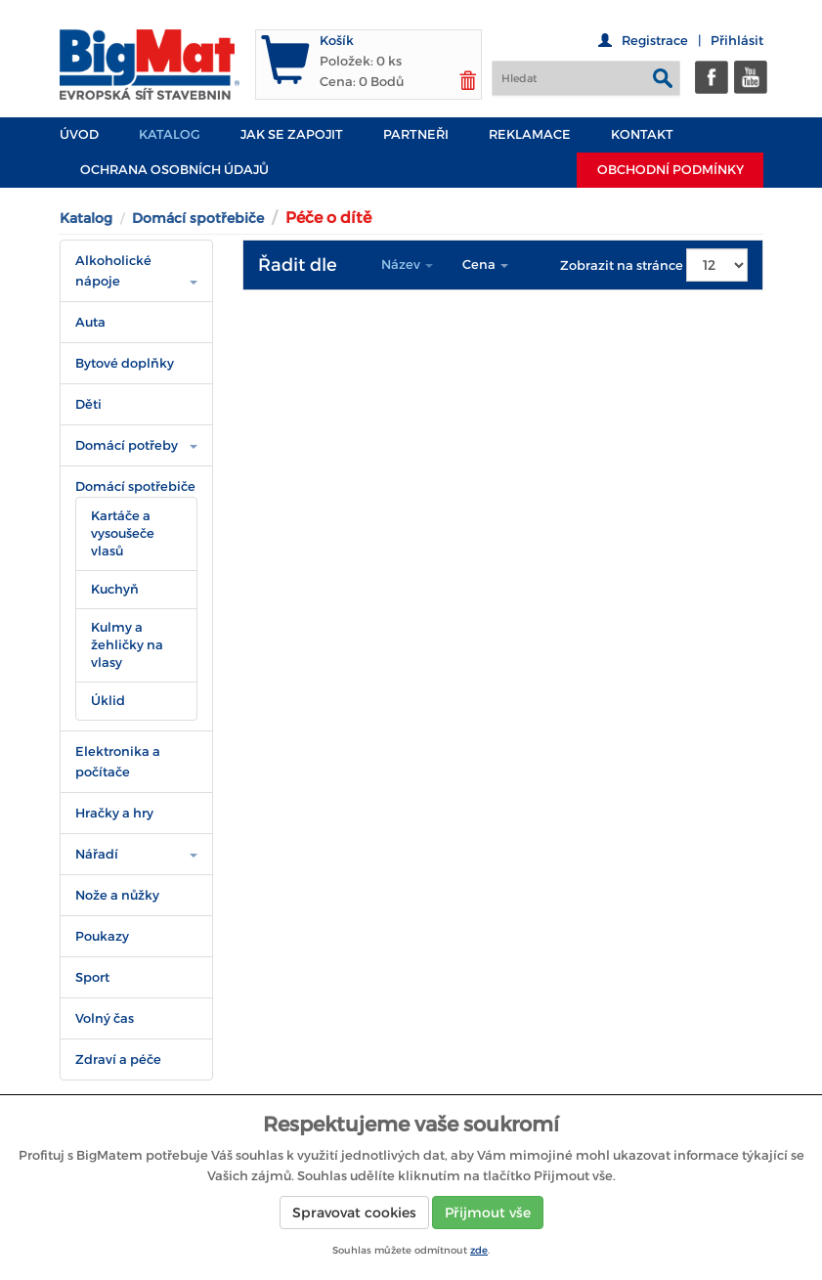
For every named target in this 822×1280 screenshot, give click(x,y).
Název (407, 264)
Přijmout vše (488, 1212)
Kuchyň (115, 589)
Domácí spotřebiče (198, 218)
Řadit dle (297, 265)
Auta (90, 322)
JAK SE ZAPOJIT (291, 134)
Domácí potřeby (126, 445)
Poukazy (102, 936)
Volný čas (104, 1018)
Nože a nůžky (117, 895)
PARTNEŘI (416, 134)
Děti (88, 404)
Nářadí (96, 854)
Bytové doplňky (124, 363)
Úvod (79, 134)
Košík (337, 40)
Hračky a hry (114, 813)
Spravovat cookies (354, 1212)
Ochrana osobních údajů (174, 169)
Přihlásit (737, 40)
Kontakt (642, 134)
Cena (485, 264)
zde (479, 1250)
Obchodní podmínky (670, 169)
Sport (92, 977)
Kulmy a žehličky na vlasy (127, 645)
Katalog (169, 134)
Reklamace (530, 134)
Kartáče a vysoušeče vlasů (122, 533)
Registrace (655, 40)
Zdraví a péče (118, 1059)
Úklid (108, 700)
